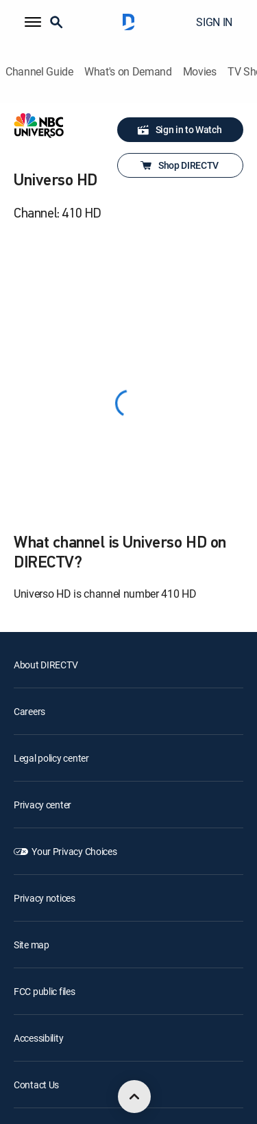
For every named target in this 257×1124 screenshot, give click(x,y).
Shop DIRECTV (179, 165)
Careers (29, 711)
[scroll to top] (134, 1096)
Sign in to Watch (179, 129)
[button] (33, 22)
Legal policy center (51, 757)
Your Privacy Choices (74, 851)
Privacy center (42, 804)
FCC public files (44, 991)
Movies (200, 72)
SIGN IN (214, 22)
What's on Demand (128, 72)
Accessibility (38, 1037)
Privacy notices (44, 897)
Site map (31, 944)
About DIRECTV (45, 664)
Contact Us (36, 1084)
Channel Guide (39, 72)
